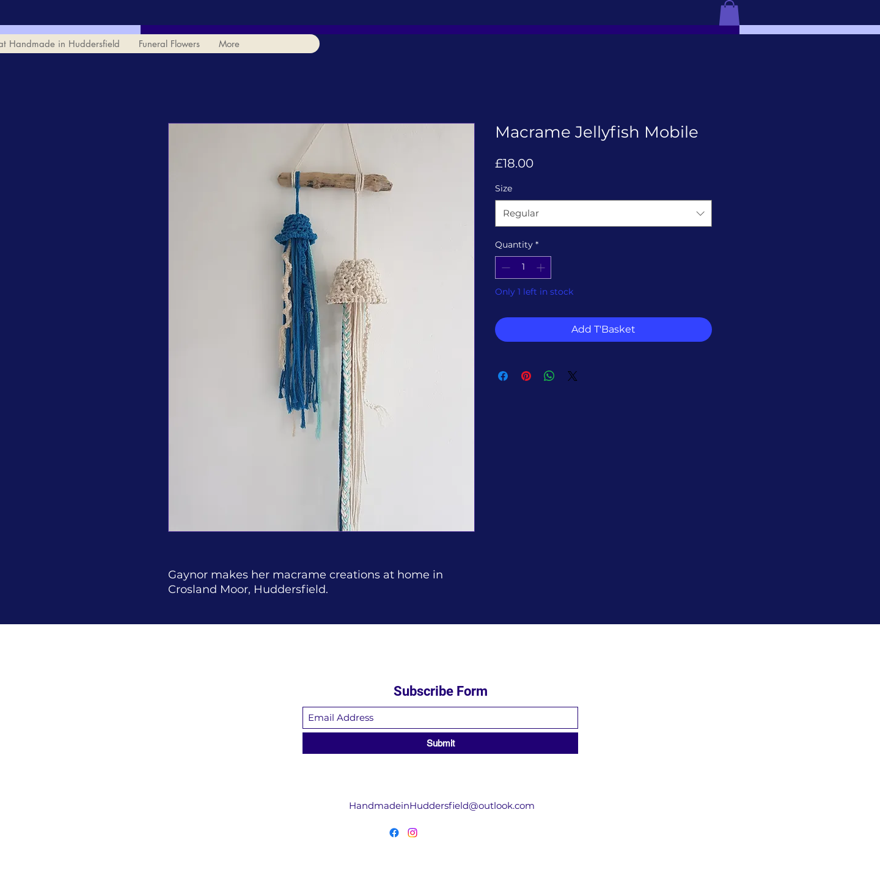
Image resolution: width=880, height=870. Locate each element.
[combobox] (603, 213)
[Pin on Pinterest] (526, 376)
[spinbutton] (523, 267)
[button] (729, 13)
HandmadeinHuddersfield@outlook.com (442, 805)
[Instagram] (412, 833)
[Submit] (440, 743)
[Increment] (541, 267)
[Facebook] (394, 833)
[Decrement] (504, 267)
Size (503, 188)
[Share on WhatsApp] (549, 376)
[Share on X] (572, 376)
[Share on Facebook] (503, 376)
